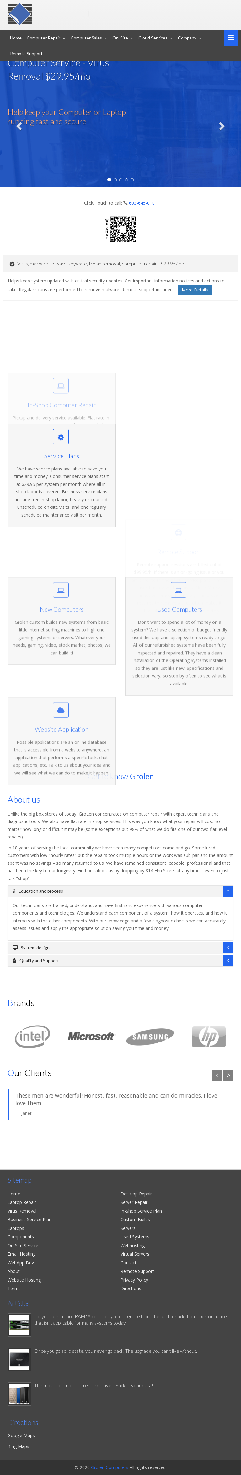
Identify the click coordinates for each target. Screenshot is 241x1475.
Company (187, 37)
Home (16, 37)
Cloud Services (153, 37)
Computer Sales (86, 37)
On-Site (120, 37)
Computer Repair (43, 37)
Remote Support (26, 53)
